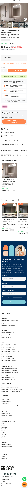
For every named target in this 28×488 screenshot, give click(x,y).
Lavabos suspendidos (6, 444)
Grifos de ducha (5, 403)
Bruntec (3, 425)
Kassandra (4, 427)
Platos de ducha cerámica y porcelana (10, 391)
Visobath (3, 429)
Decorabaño (4, 0)
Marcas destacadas (8, 421)
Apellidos (4, 283)
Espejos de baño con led (7, 335)
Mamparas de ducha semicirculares (10, 351)
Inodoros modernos (6, 322)
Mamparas (5, 342)
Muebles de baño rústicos (7, 375)
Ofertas (3, 456)
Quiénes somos (5, 479)
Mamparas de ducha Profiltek (8, 362)
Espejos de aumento (6, 337)
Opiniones (3, 481)
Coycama (3, 434)
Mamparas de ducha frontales (8, 360)
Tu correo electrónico (8, 290)
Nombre (4, 275)
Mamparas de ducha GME (7, 358)
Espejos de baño (13, 0)
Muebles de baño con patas (8, 379)
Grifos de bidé (4, 406)
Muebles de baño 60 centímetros (9, 372)
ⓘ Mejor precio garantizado (8, 49)
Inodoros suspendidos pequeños (9, 320)
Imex (2, 438)
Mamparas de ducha (6, 353)
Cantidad (3, 67)
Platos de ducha (7, 384)
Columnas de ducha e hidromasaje (9, 405)
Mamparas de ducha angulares (9, 344)
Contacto (3, 486)
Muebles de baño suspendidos (9, 368)
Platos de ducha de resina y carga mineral (11, 389)
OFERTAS (4, 454)
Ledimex (3, 430)
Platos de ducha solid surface (8, 386)
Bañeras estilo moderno (7, 417)
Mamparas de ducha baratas (8, 349)
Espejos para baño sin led (7, 332)
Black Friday (4, 458)
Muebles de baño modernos (8, 374)
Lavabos (4, 442)
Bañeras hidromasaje (6, 415)
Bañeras (4, 411)
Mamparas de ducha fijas (7, 347)
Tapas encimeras (5, 449)
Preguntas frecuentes (6, 483)
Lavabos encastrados (6, 446)
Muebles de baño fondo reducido (9, 370)
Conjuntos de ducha (6, 401)
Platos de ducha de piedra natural (9, 387)
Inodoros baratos (5, 323)
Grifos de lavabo (5, 399)
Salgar (3, 432)
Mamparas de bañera (6, 356)
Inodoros (4, 318)
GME (2, 423)
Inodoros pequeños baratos (8, 325)
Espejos (4, 330)
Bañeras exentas (5, 413)
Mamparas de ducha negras (8, 346)
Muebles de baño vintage (7, 377)
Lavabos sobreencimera (7, 448)
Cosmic (3, 436)
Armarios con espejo (6, 334)
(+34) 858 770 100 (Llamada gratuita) (14, 121)
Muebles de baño (6, 366)
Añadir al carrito (17, 70)
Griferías (4, 395)
